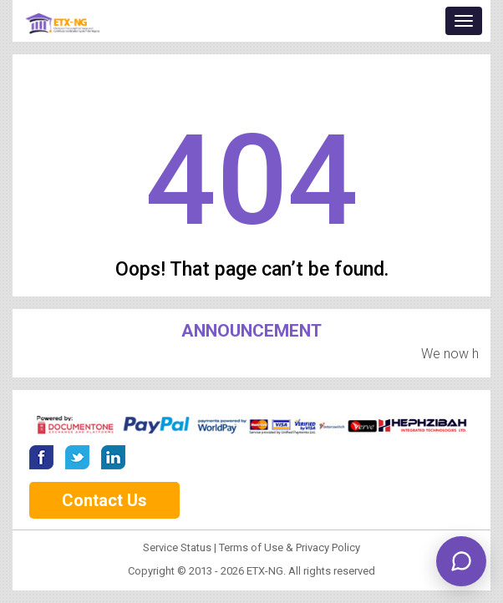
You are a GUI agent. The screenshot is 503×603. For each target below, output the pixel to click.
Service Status (178, 547)
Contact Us (104, 500)
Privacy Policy (328, 547)
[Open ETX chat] (461, 561)
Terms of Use (251, 547)
